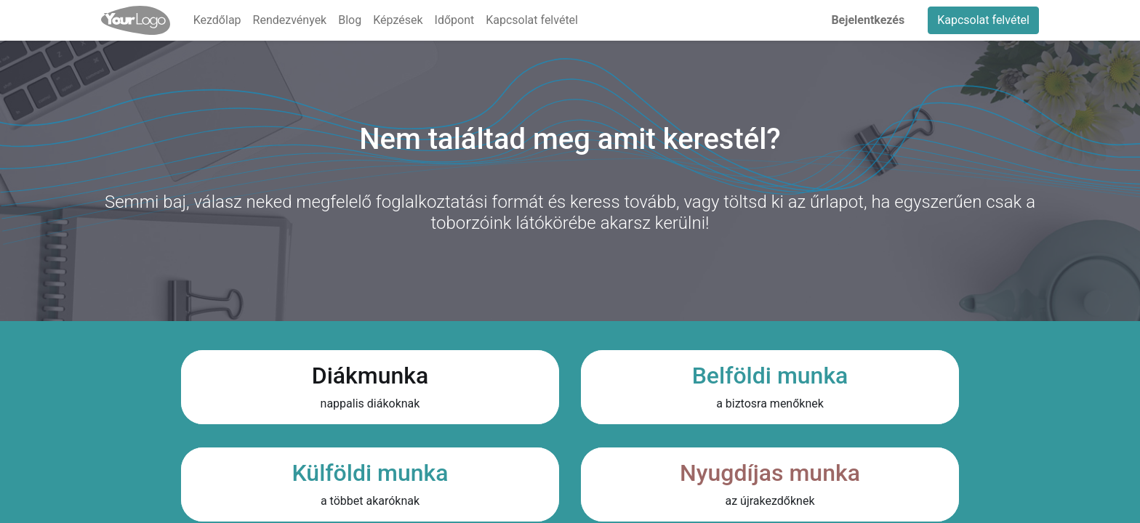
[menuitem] (217, 20)
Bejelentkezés (867, 20)
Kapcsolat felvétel (983, 20)
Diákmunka (370, 375)
